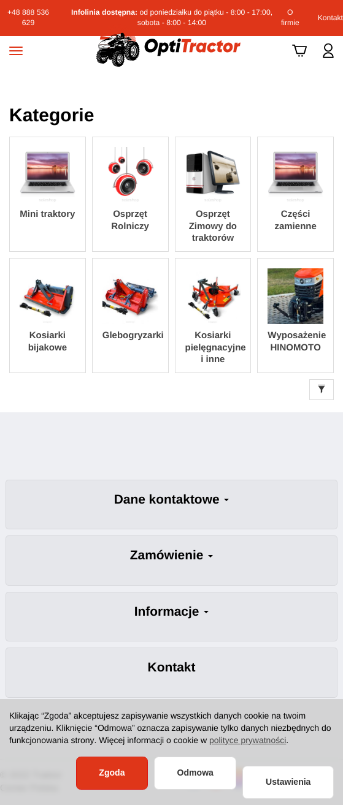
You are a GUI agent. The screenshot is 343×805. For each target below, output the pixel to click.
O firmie (290, 17)
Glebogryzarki (130, 335)
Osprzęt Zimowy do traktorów (213, 226)
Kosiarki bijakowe (47, 341)
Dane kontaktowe (171, 500)
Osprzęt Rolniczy (130, 220)
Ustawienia (288, 782)
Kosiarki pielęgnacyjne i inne (213, 347)
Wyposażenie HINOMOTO (295, 341)
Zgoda (112, 772)
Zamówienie (171, 555)
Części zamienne (295, 220)
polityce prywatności (247, 740)
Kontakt (330, 17)
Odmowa (195, 772)
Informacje (171, 612)
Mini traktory (47, 214)
